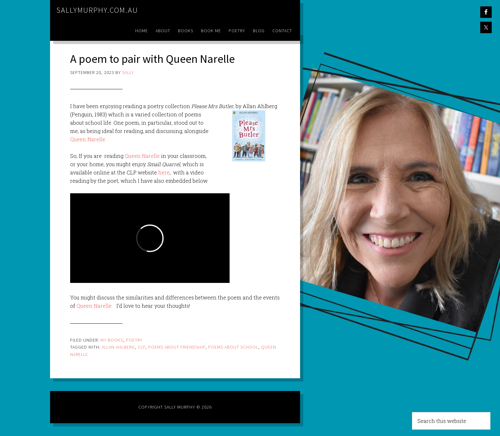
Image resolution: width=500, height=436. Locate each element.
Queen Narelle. (95, 305)
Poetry (134, 340)
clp (141, 347)
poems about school (233, 347)
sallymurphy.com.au (97, 10)
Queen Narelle (87, 139)
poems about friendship (176, 347)
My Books (111, 340)
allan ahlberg (118, 347)
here (163, 172)
